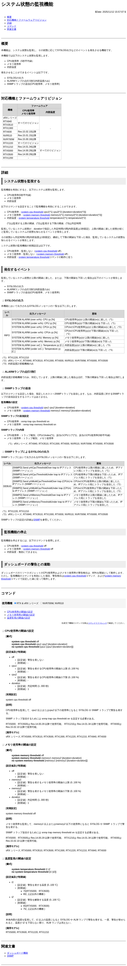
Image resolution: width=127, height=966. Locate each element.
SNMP (36, 519)
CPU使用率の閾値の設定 (20, 612)
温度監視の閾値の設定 (18, 618)
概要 (9, 17)
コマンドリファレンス (97, 623)
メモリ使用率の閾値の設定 (21, 615)
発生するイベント (17, 269)
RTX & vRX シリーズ (27, 603)
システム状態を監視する (22, 181)
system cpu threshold (32, 212)
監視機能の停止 (15, 532)
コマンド (11, 26)
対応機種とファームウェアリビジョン (27, 20)
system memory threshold (36, 215)
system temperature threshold (34, 218)
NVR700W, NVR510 (53, 603)
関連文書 (11, 29)
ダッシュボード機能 (17, 953)
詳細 (9, 23)
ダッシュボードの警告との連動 (27, 564)
